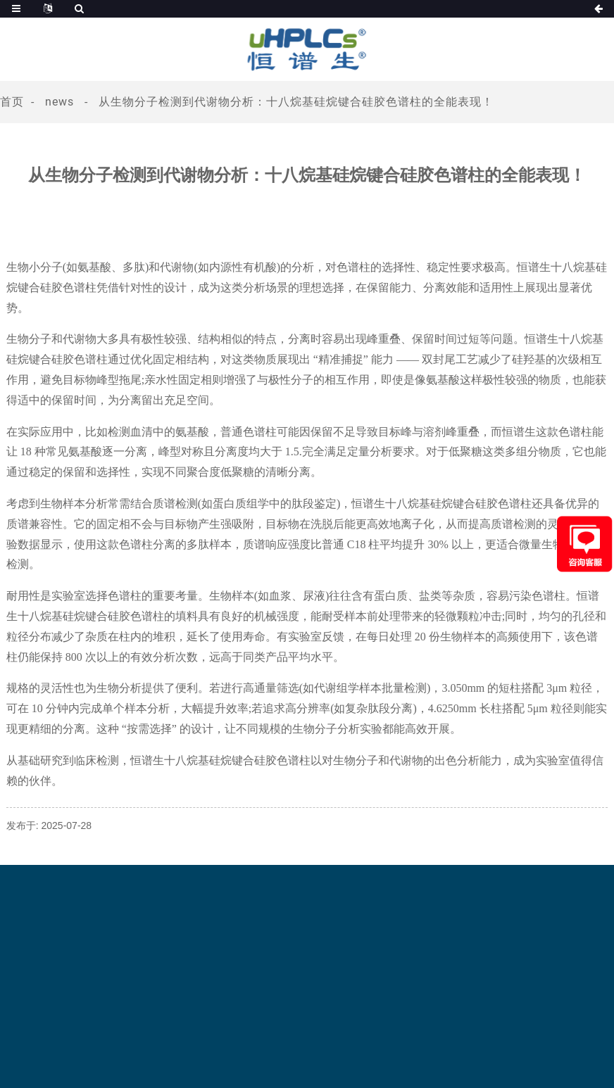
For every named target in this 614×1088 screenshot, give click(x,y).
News (59, 101)
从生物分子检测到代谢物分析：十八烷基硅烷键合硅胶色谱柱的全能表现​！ (296, 101)
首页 (12, 101)
